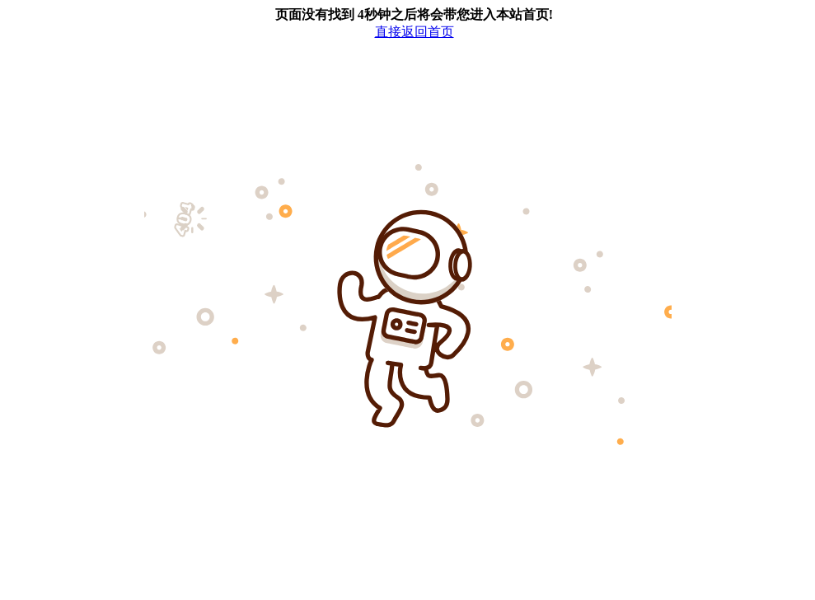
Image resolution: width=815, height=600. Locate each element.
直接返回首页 (414, 32)
